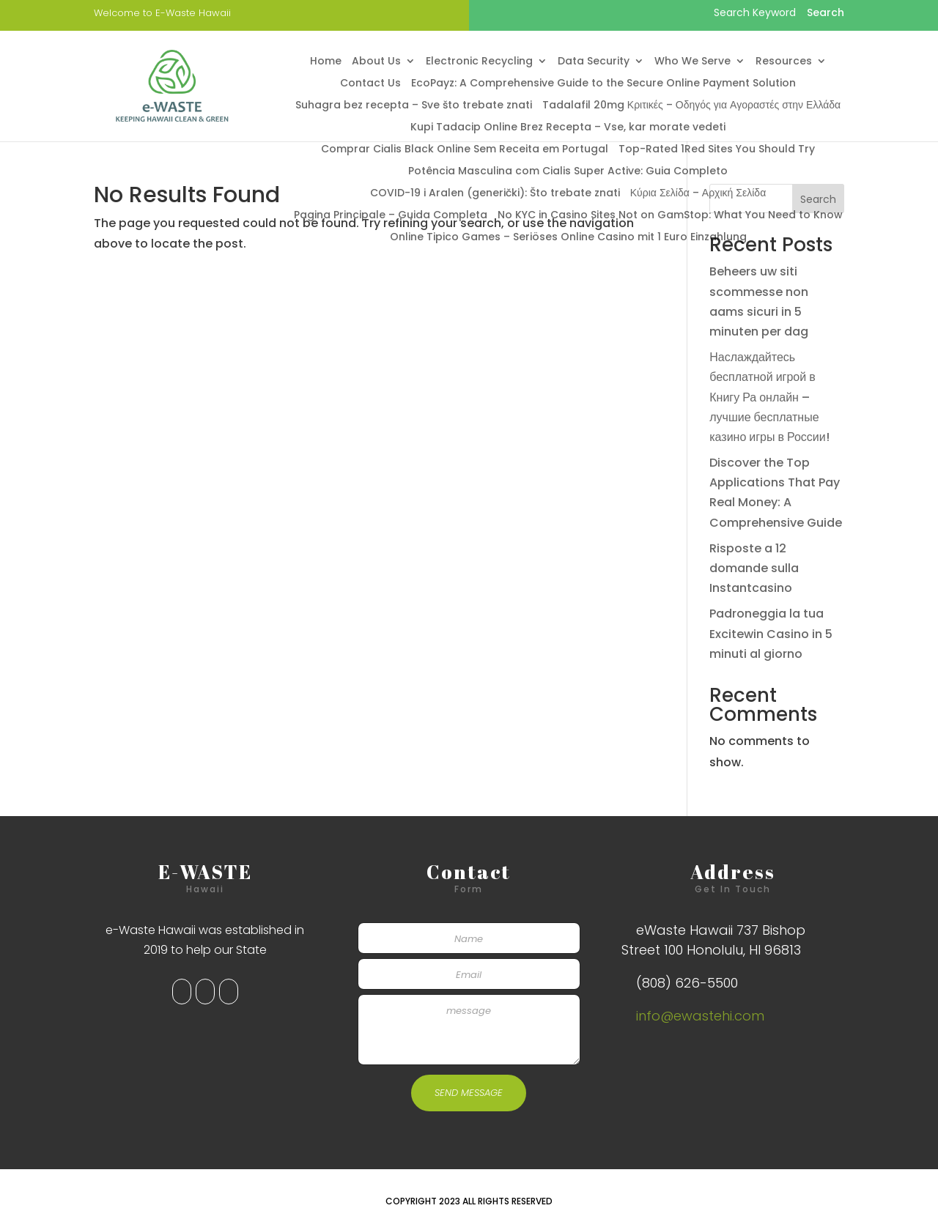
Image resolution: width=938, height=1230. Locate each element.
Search (818, 199)
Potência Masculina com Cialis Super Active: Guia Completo (568, 172)
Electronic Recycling (479, 62)
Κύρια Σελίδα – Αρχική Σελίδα (698, 194)
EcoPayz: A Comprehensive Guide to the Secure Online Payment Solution (603, 84)
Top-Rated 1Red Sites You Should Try (716, 150)
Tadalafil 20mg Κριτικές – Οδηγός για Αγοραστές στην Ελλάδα (691, 106)
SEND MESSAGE (469, 1093)
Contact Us (370, 84)
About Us (376, 62)
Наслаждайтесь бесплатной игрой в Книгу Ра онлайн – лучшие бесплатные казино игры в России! (769, 397)
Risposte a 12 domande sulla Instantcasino (754, 568)
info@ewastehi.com (700, 1016)
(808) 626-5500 (687, 983)
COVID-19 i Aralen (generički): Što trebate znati (495, 194)
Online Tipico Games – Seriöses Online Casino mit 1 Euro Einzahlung (568, 237)
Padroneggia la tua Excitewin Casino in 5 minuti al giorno (770, 633)
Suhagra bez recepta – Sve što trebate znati (413, 106)
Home (325, 62)
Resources (784, 62)
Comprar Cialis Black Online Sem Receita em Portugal (464, 150)
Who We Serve (692, 62)
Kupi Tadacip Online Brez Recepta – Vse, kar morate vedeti (567, 128)
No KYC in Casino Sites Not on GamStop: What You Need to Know (670, 216)
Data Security (593, 62)
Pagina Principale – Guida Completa (390, 216)
